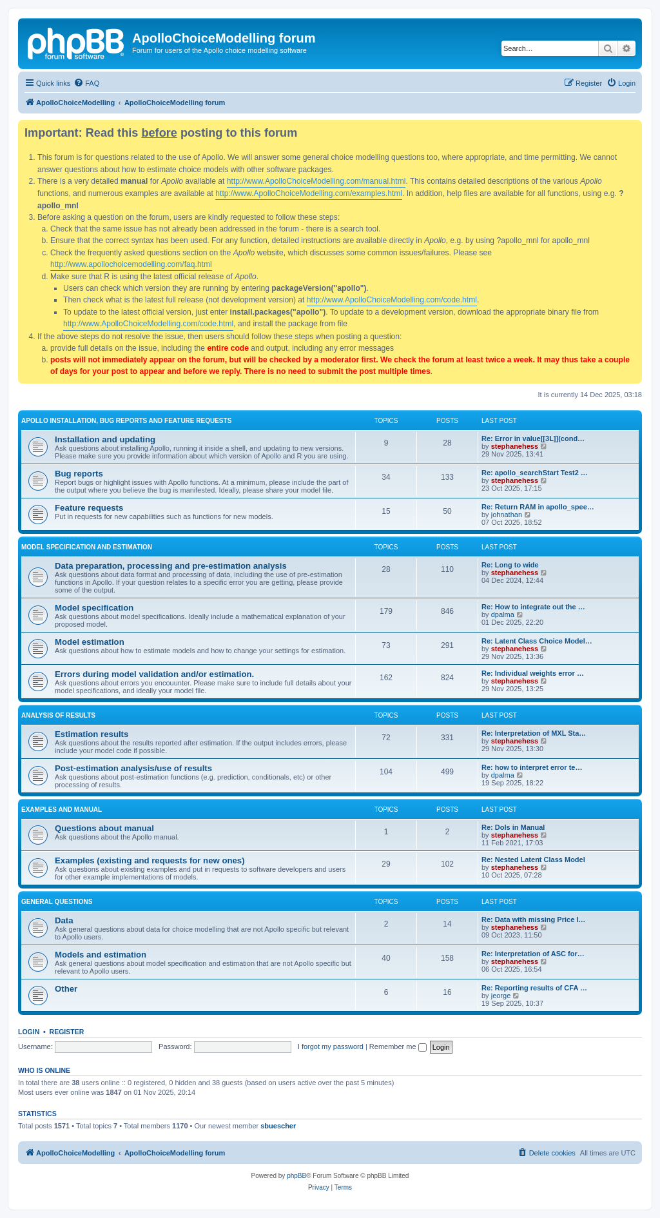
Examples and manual (61, 809)
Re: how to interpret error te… (531, 767)
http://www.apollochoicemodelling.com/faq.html (131, 264)
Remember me (398, 1046)
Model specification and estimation (86, 547)
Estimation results (91, 734)
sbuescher (278, 1126)
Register (67, 1032)
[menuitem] (86, 83)
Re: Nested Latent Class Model (533, 859)
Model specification (94, 608)
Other (66, 989)
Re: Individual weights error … (532, 673)
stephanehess (514, 446)
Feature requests (89, 508)
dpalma (502, 614)
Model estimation (89, 642)
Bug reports (79, 473)
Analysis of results (58, 715)
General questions (56, 901)
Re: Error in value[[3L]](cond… (533, 438)
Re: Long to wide (510, 565)
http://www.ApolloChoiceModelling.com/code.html (392, 299)
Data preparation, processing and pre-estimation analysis (171, 566)
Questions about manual (104, 828)
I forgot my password (331, 1046)
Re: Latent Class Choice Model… (536, 641)
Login (28, 1032)
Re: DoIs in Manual (513, 827)
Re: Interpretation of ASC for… (533, 954)
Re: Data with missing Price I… (533, 919)
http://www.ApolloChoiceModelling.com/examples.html (308, 193)
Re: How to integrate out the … (533, 607)
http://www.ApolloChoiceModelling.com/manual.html (316, 181)
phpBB (296, 1175)
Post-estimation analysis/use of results (133, 768)
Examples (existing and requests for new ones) (150, 860)
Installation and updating (105, 439)
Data (64, 920)
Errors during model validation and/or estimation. (154, 674)
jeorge (501, 995)
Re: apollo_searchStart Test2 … (534, 472)
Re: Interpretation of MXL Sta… (533, 733)
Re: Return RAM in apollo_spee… (537, 507)
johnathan (506, 514)
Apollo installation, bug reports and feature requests (126, 420)
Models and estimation (100, 954)
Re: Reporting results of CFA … (534, 988)
